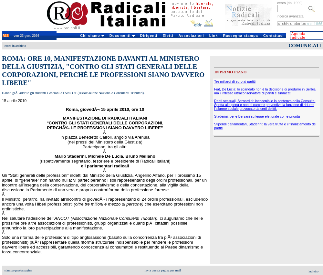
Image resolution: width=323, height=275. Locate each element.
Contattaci (273, 35)
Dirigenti (149, 35)
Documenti (122, 35)
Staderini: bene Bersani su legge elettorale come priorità (257, 116)
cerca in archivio (15, 46)
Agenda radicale (298, 35)
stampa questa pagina (18, 270)
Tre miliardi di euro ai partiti (234, 81)
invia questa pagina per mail (163, 270)
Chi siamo (92, 35)
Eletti (167, 35)
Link (213, 35)
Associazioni (191, 35)
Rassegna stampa (240, 35)
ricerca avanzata (290, 16)
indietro (313, 271)
